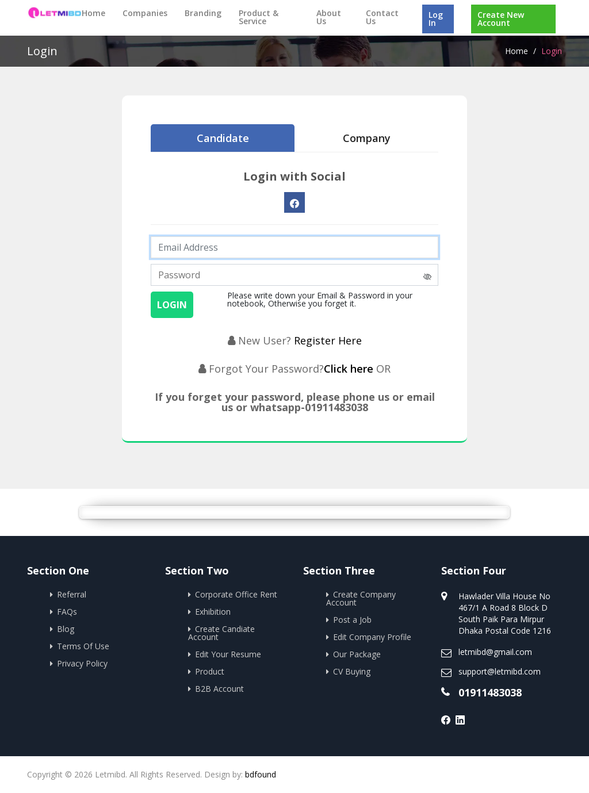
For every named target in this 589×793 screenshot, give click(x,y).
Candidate (223, 138)
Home (93, 12)
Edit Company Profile (372, 636)
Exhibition (213, 611)
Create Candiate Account (221, 632)
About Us (328, 16)
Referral (71, 594)
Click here (350, 369)
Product (209, 671)
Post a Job (352, 619)
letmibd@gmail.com (495, 651)
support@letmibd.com (499, 671)
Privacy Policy (82, 663)
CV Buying (351, 671)
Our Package (357, 654)
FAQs (67, 611)
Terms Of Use (83, 646)
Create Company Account (361, 598)
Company (367, 138)
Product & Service (258, 16)
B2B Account (219, 688)
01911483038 (490, 692)
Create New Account (500, 18)
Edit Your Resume (228, 654)
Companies (145, 12)
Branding (203, 12)
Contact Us (382, 16)
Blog (65, 628)
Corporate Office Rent (236, 594)
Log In (436, 18)
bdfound (260, 774)
